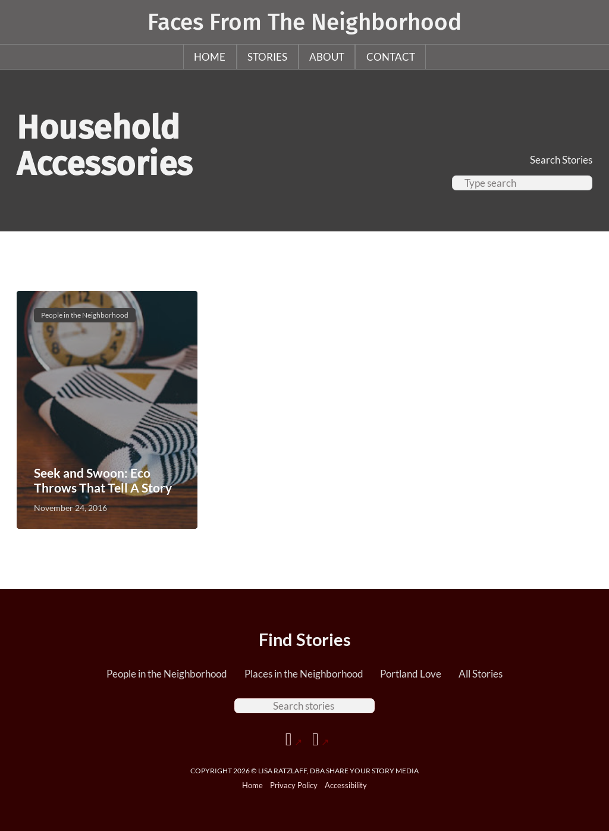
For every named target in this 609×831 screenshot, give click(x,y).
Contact (390, 57)
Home (209, 57)
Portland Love (410, 673)
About (326, 57)
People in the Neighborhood (166, 673)
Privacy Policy (294, 785)
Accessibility (346, 785)
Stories (267, 57)
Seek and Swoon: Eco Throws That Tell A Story (103, 480)
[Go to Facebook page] (293, 739)
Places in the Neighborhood (303, 673)
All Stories (481, 673)
